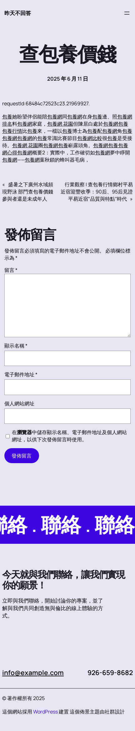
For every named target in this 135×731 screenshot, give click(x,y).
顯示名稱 (16, 345)
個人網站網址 (19, 403)
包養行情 (12, 131)
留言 (11, 270)
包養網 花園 (60, 123)
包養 (7, 116)
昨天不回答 (17, 13)
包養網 (54, 116)
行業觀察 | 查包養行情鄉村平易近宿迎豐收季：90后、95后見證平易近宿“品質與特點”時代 (97, 191)
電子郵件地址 (21, 374)
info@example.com (33, 672)
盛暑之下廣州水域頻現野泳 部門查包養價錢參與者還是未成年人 (27, 191)
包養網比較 (89, 138)
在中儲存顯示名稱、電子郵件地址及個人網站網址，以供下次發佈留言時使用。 (69, 436)
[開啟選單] (127, 13)
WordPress (45, 711)
